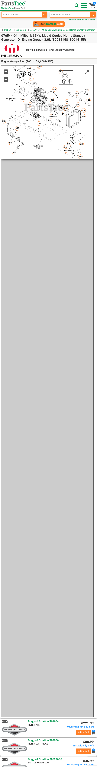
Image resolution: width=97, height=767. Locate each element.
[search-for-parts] (44, 14)
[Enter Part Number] (22, 14)
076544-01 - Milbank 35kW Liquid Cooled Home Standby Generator (62, 30)
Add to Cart (83, 732)
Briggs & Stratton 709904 (43, 721)
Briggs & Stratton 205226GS (45, 759)
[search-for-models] (92, 14)
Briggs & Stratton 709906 (43, 740)
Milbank (8, 30)
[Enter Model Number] (70, 14)
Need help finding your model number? (82, 19)
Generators (21, 30)
